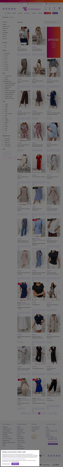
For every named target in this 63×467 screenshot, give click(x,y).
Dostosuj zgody (6, 464)
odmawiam (17, 461)
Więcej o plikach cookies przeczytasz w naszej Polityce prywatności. (14, 458)
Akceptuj (15, 463)
